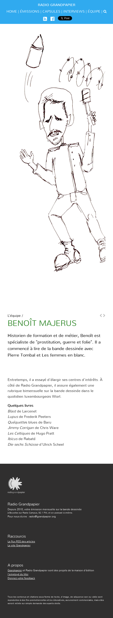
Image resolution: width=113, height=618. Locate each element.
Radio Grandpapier (56, 5)
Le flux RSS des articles (21, 541)
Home (12, 11)
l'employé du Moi (18, 574)
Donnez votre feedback (21, 578)
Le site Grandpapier (19, 545)
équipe (94, 11)
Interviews (74, 11)
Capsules (51, 11)
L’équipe (14, 315)
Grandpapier (15, 570)
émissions (29, 11)
